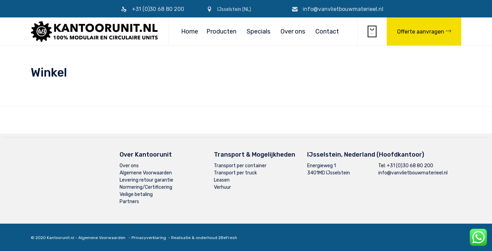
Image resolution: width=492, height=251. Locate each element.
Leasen (222, 180)
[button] (424, 31)
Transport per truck (235, 173)
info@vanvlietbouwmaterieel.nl (343, 9)
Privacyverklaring (149, 237)
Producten (221, 31)
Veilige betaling (136, 194)
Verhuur (222, 187)
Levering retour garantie (146, 180)
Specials (258, 31)
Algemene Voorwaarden (146, 173)
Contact (327, 31)
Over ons (293, 31)
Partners (129, 201)
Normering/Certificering (146, 187)
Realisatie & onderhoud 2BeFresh (204, 237)
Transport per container (240, 166)
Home (189, 31)
